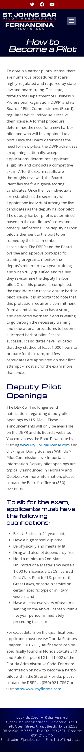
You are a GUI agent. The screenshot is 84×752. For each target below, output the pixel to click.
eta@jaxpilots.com (69, 739)
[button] (71, 21)
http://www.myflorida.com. (38, 688)
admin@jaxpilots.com (27, 739)
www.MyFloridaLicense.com (44, 444)
